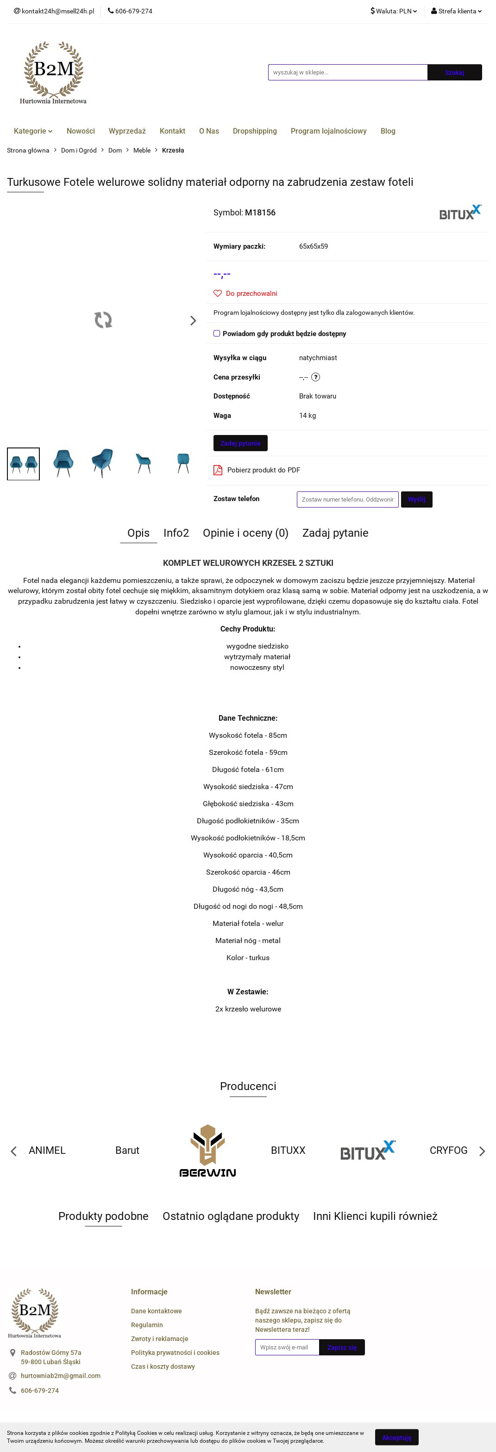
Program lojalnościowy (329, 131)
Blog (388, 131)
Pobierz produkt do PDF (256, 470)
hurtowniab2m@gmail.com (60, 1375)
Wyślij (417, 499)
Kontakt (172, 131)
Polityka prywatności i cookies (175, 1352)
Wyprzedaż (127, 131)
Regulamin (147, 1325)
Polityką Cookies (136, 1433)
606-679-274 (40, 1390)
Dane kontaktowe (156, 1311)
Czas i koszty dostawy (163, 1366)
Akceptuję (397, 1437)
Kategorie (33, 131)
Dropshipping (255, 131)
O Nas (209, 131)
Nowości (81, 131)
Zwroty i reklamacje (159, 1338)
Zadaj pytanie (240, 443)
